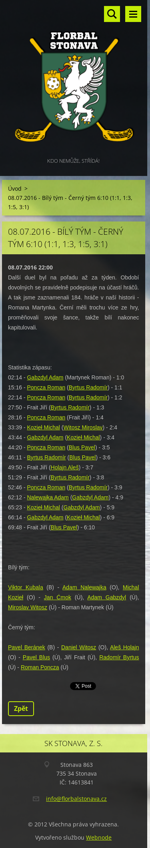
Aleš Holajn (124, 647)
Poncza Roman (46, 387)
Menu (133, 14)
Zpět (21, 708)
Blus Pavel (82, 447)
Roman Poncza (40, 667)
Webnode (99, 837)
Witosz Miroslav (83, 427)
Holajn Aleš (65, 467)
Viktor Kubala (25, 587)
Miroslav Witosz (27, 607)
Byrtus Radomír (88, 387)
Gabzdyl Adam (45, 377)
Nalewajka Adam (47, 497)
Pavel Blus (36, 657)
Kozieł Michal (43, 427)
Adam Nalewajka (84, 587)
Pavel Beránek (26, 647)
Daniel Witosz (78, 647)
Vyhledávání (112, 14)
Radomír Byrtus (119, 657)
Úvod (15, 188)
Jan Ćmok (57, 597)
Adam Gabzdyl (106, 597)
